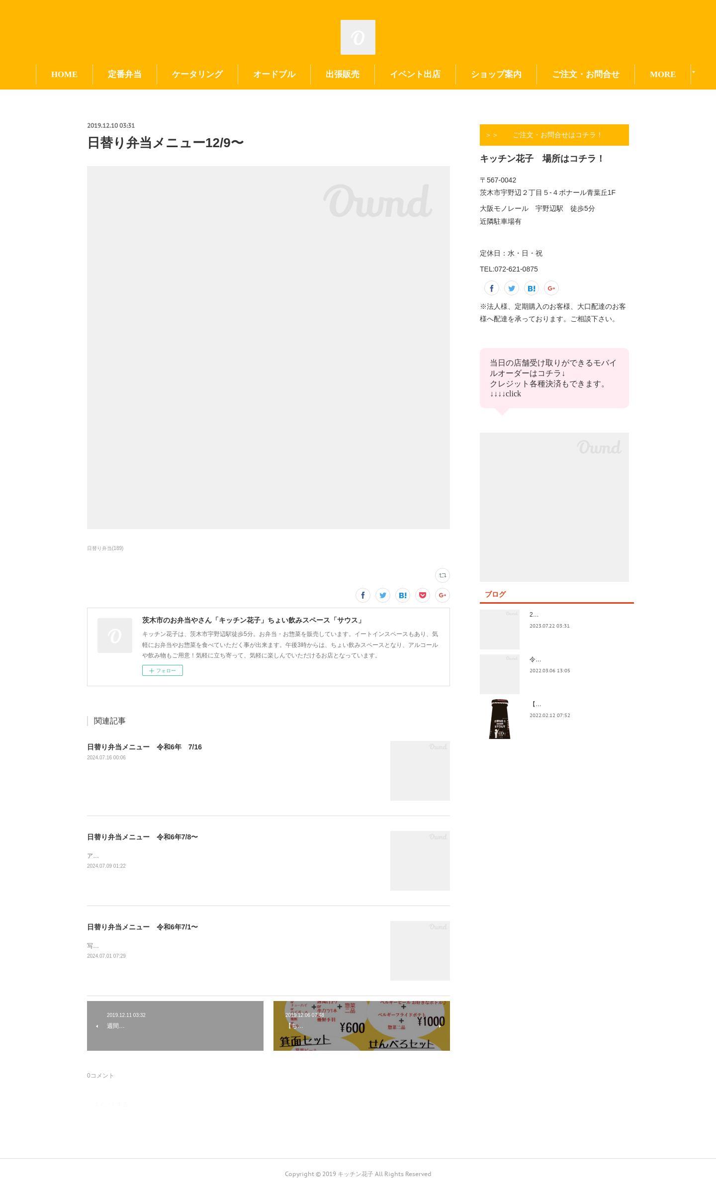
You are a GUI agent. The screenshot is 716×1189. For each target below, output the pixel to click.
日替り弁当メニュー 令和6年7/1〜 (142, 927)
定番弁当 (168, 74)
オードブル (317, 74)
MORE (608, 74)
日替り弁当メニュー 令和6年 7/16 (144, 747)
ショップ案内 (539, 74)
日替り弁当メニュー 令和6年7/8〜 (142, 837)
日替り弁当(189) (105, 548)
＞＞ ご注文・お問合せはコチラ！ (544, 134)
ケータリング (240, 74)
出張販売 (386, 74)
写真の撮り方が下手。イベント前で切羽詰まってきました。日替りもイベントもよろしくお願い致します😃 (231, 945)
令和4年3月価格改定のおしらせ (572, 659)
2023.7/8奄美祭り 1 (558, 614)
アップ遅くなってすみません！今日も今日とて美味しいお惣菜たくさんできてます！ (200, 855)
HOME (107, 74)
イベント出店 (458, 74)
